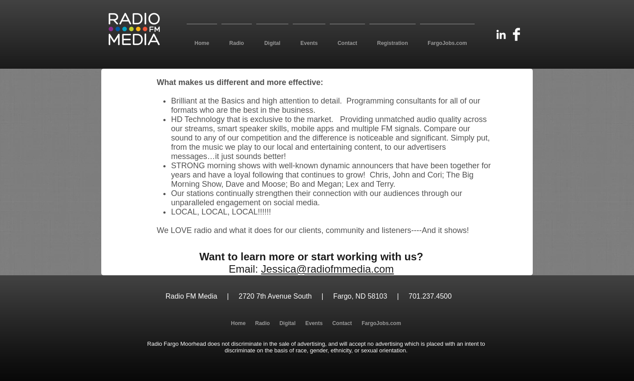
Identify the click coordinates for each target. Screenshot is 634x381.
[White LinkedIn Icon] (501, 34)
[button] (236, 39)
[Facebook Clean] (516, 34)
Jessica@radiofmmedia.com (327, 269)
